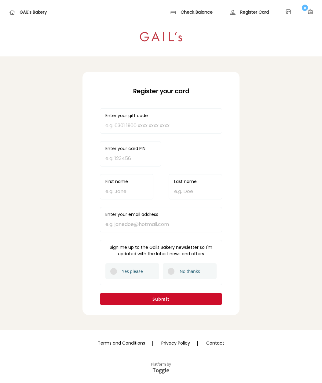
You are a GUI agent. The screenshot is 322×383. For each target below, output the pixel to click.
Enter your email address (131, 214)
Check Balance (197, 12)
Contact (215, 343)
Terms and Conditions (121, 343)
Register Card (254, 12)
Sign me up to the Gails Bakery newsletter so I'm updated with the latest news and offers (161, 250)
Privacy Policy (175, 343)
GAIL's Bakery (33, 12)
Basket (310, 11)
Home (289, 12)
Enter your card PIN (125, 148)
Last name (185, 181)
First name (116, 181)
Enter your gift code (126, 116)
